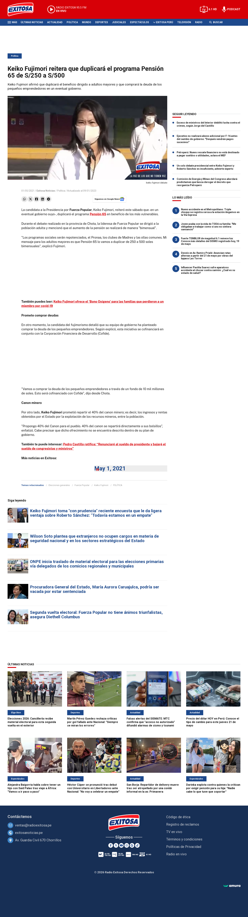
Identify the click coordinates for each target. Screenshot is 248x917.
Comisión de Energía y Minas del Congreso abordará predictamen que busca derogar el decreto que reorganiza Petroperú (207, 182)
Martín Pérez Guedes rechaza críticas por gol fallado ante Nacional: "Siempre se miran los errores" (92, 722)
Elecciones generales (59, 485)
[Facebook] (110, 845)
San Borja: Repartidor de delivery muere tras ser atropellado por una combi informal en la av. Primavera (153, 788)
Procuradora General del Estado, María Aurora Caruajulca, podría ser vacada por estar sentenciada (94, 589)
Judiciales (119, 22)
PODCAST (233, 9)
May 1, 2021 (110, 468)
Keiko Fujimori (101, 485)
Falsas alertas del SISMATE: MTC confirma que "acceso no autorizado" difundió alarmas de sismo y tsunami (151, 722)
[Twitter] (116, 845)
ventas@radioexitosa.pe (33, 825)
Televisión (184, 22)
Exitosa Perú (164, 22)
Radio (198, 22)
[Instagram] (126, 845)
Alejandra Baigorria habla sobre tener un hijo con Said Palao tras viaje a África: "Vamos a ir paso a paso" (34, 788)
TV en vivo (174, 832)
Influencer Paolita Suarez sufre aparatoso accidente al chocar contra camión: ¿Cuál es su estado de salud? (208, 270)
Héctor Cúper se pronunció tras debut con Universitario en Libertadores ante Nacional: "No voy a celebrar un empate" (93, 788)
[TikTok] (137, 845)
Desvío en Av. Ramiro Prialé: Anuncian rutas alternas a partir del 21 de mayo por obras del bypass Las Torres (207, 256)
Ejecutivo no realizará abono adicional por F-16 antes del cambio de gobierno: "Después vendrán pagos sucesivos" (207, 139)
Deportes (101, 22)
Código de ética (178, 817)
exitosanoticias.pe (29, 833)
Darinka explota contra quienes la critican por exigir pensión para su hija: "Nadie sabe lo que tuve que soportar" (213, 788)
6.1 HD (213, 9)
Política (72, 22)
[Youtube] (121, 845)
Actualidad (55, 22)
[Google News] (132, 845)
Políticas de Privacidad (183, 847)
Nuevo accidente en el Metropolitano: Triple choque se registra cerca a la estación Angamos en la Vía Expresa (210, 212)
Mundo (86, 22)
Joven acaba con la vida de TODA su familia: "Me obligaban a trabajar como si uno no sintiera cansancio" (208, 227)
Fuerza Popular (82, 485)
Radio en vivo (176, 854)
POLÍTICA (117, 485)
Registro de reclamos (182, 824)
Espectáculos (139, 22)
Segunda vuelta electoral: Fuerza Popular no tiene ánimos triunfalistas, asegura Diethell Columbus (96, 614)
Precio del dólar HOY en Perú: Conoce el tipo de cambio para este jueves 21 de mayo (212, 722)
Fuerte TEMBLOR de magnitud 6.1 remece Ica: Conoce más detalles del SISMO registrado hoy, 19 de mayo (210, 241)
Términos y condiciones (184, 839)
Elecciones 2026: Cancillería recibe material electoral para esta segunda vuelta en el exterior (32, 722)
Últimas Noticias (32, 22)
